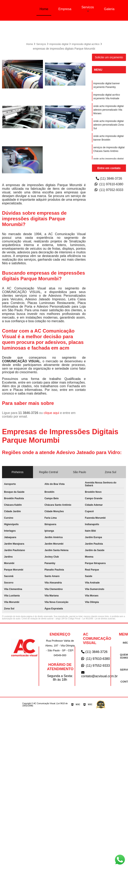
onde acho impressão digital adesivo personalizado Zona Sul (108, 124)
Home (43, 9)
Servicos (87, 7)
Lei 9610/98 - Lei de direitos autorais (98, 618)
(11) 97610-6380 (109, 184)
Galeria (109, 9)
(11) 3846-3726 (109, 178)
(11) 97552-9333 (109, 189)
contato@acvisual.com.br (96, 673)
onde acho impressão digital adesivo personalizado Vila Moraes (108, 109)
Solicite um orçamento (109, 57)
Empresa (64, 9)
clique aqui (51, 412)
